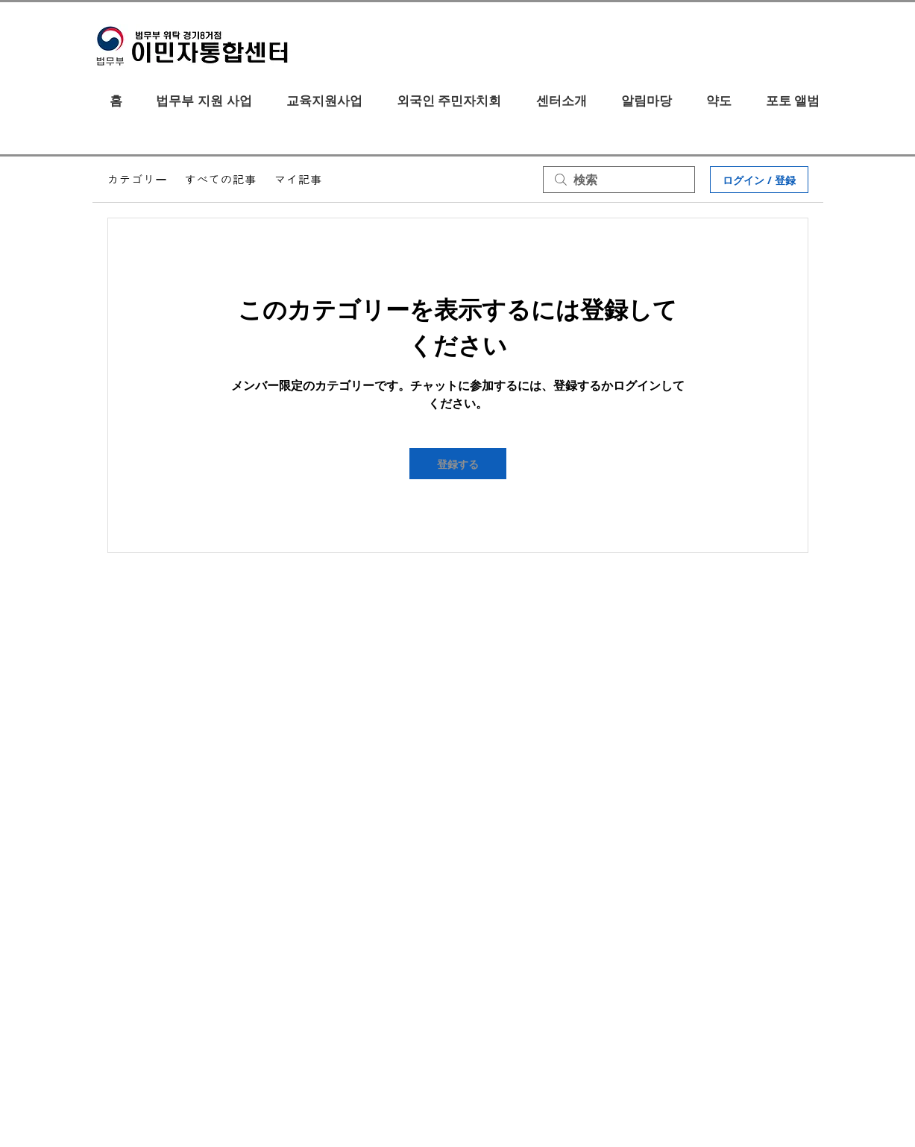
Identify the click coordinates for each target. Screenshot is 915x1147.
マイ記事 (298, 179)
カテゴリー (137, 179)
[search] (619, 179)
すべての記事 (221, 179)
